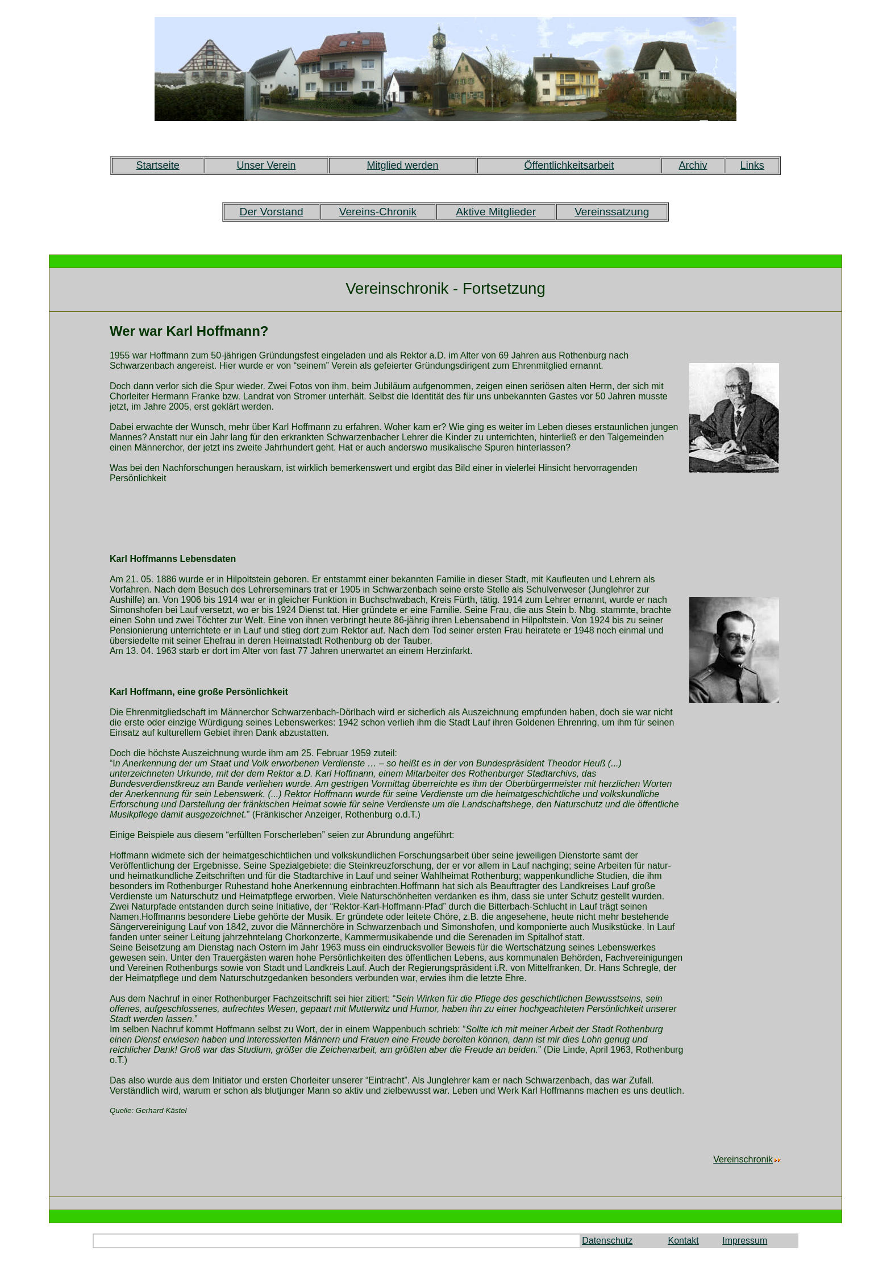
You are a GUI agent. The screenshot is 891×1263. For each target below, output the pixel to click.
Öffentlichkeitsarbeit (569, 165)
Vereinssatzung (611, 212)
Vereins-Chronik (378, 212)
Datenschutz (607, 1240)
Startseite (158, 165)
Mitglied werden (403, 165)
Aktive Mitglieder (496, 212)
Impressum (744, 1240)
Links (752, 165)
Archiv (692, 165)
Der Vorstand (271, 212)
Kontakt (683, 1240)
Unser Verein (265, 165)
